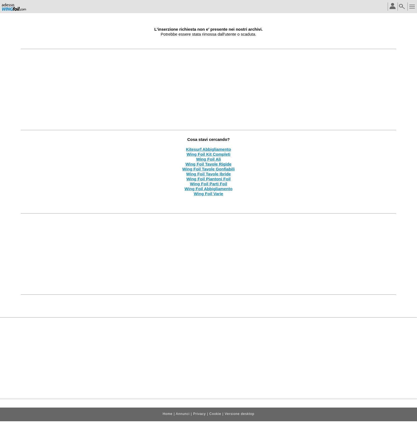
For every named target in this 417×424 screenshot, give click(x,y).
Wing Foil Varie (208, 193)
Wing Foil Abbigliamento (208, 188)
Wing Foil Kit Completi (208, 154)
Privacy (199, 414)
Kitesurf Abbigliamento (208, 149)
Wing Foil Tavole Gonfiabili (208, 169)
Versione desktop (239, 414)
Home (168, 414)
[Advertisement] (208, 89)
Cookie (215, 414)
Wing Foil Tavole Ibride (208, 174)
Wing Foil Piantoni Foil (208, 179)
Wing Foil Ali (208, 159)
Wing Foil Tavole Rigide (208, 164)
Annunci (183, 414)
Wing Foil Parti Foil (208, 183)
